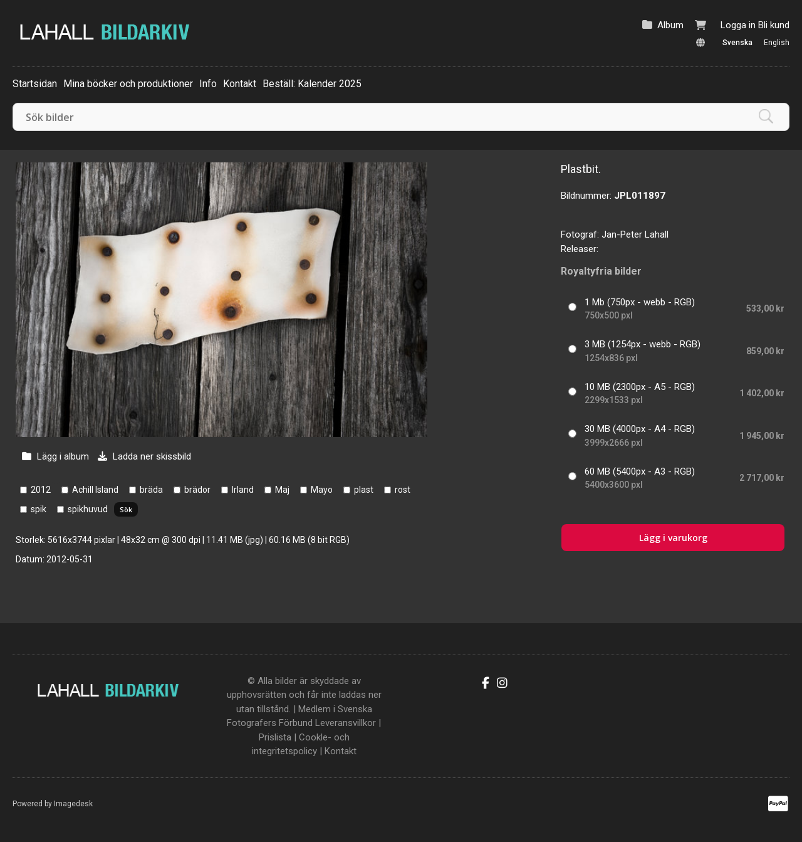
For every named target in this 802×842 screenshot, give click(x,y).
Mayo (322, 490)
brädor (197, 490)
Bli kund (773, 25)
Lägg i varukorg (673, 538)
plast (363, 490)
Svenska (737, 42)
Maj (282, 490)
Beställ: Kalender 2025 (312, 84)
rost (402, 490)
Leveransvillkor (345, 723)
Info (208, 84)
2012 (41, 490)
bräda (151, 490)
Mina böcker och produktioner (128, 84)
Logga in (738, 25)
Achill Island (95, 490)
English (776, 42)
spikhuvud (88, 509)
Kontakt (239, 84)
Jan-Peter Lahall (635, 234)
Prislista (275, 737)
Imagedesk (73, 803)
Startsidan (35, 84)
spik (38, 509)
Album (670, 25)
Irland (243, 490)
